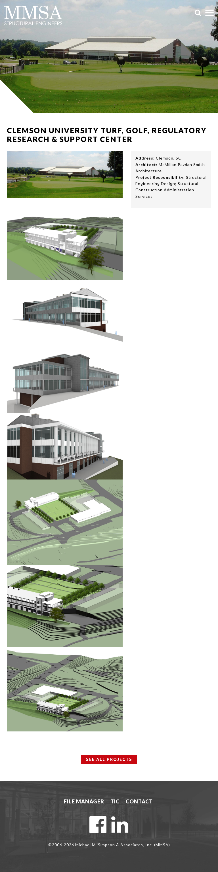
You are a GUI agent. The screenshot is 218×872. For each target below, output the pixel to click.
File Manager (84, 801)
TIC (115, 801)
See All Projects (109, 759)
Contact (139, 801)
